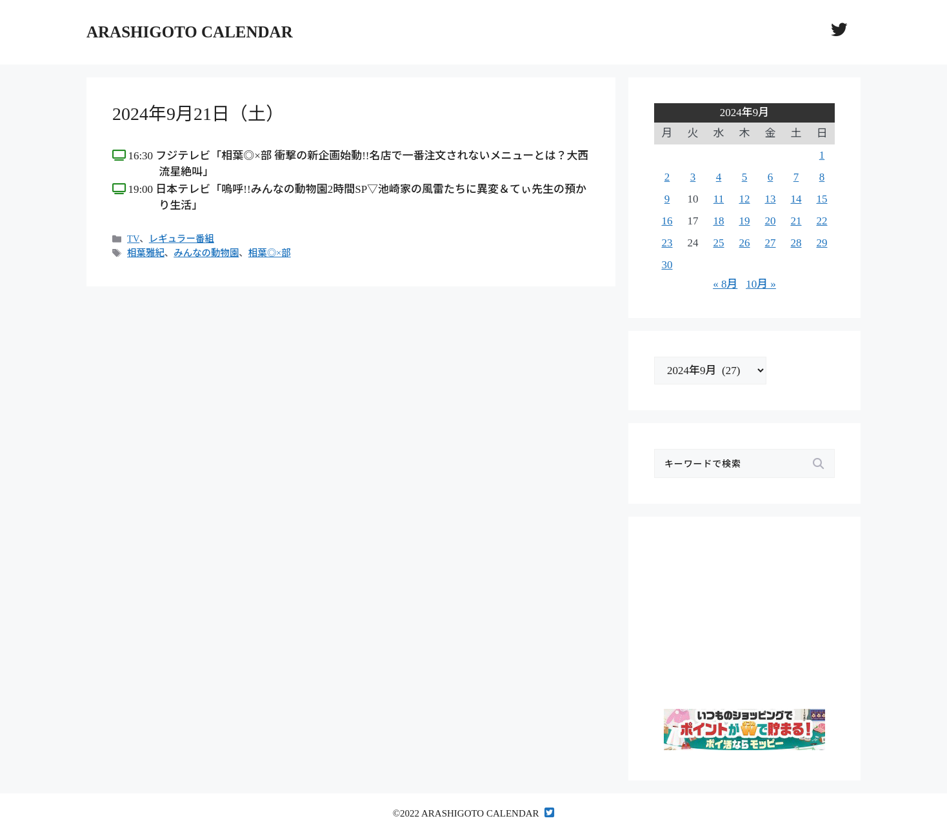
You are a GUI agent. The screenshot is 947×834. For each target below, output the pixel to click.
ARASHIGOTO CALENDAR (189, 32)
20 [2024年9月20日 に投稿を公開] (770, 221)
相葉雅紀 (145, 253)
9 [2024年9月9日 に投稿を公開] (667, 199)
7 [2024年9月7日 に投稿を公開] (796, 177)
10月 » (761, 284)
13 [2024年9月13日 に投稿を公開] (770, 199)
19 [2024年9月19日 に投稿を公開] (744, 221)
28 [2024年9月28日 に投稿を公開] (796, 243)
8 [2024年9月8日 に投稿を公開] (822, 177)
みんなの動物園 (206, 253)
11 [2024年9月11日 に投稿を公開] (718, 199)
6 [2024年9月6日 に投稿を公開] (770, 177)
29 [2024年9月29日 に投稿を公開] (822, 243)
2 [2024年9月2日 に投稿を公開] (667, 177)
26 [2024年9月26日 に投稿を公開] (744, 243)
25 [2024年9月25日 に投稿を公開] (718, 243)
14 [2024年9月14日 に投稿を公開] (796, 199)
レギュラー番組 (181, 238)
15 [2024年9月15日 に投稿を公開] (822, 199)
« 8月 (725, 284)
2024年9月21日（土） (198, 114)
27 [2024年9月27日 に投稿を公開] (770, 243)
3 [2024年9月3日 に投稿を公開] (693, 177)
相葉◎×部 (269, 253)
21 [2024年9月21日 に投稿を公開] (796, 221)
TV (133, 238)
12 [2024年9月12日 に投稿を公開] (744, 199)
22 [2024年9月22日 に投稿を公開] (822, 221)
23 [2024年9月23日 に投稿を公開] (667, 243)
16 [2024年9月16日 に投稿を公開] (667, 221)
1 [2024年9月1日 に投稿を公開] (822, 155)
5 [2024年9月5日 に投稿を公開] (745, 177)
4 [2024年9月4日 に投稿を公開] (719, 177)
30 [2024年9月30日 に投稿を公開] (667, 265)
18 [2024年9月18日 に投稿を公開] (718, 221)
